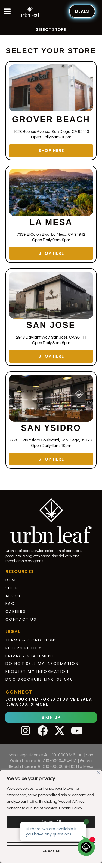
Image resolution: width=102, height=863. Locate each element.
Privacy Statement (29, 656)
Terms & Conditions (31, 640)
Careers (15, 611)
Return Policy (23, 648)
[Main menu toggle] (7, 11)
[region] (51, 816)
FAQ (10, 603)
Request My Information (37, 671)
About (13, 596)
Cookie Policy (70, 808)
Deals (12, 580)
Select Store (51, 29)
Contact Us (20, 619)
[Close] (98, 772)
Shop (11, 588)
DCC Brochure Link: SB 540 (39, 679)
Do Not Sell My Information (42, 663)
